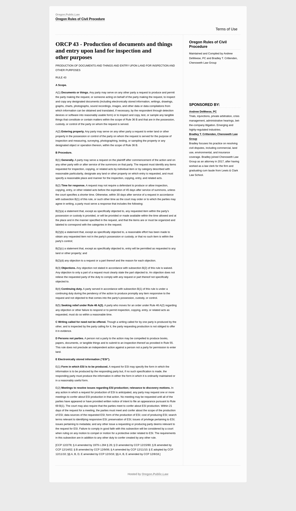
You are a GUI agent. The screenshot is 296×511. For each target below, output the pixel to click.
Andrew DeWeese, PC (203, 111)
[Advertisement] (209, 80)
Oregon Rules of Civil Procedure (80, 19)
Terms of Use (226, 29)
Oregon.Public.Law (68, 14)
